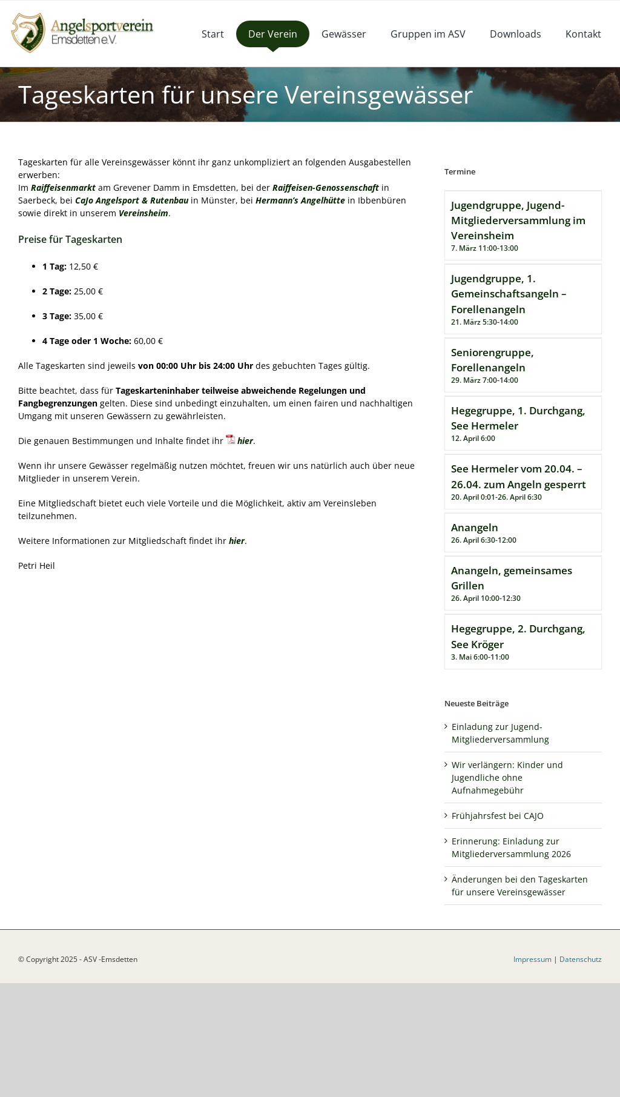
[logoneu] (89, 13)
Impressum (532, 959)
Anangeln (474, 527)
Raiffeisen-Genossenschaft (325, 187)
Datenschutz (580, 959)
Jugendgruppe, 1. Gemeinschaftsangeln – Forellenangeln (509, 293)
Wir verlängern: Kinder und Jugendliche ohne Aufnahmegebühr (507, 777)
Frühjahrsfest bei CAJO (498, 815)
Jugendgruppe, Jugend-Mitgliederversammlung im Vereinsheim (518, 220)
